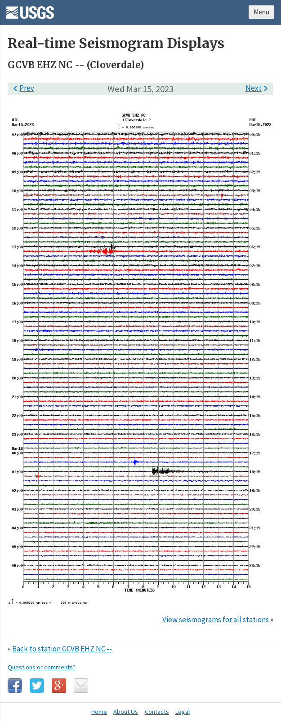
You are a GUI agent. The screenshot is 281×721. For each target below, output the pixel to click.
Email (81, 685)
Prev (22, 88)
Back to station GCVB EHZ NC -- (62, 649)
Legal (182, 712)
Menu (261, 12)
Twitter (37, 685)
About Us (125, 712)
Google (59, 685)
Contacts (157, 712)
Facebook (15, 685)
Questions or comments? (42, 667)
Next (258, 88)
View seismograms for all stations (215, 619)
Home (99, 712)
